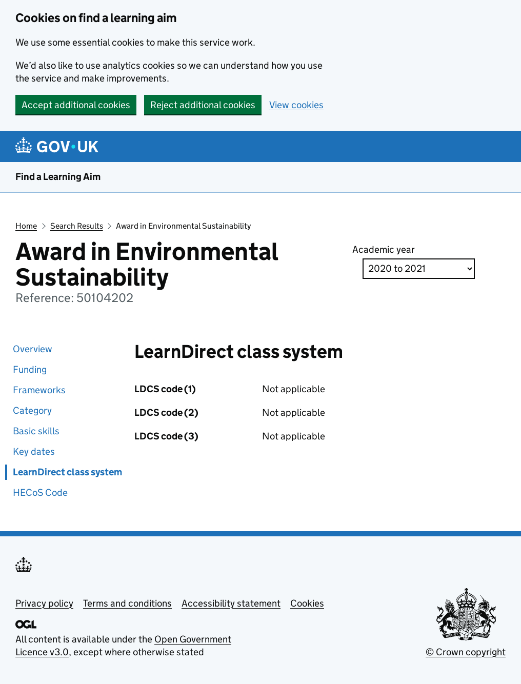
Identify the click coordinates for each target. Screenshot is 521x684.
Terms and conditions (127, 603)
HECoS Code (40, 492)
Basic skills (36, 431)
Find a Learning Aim (58, 177)
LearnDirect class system (67, 472)
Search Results (76, 226)
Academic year (383, 249)
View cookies (296, 105)
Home (26, 226)
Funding (30, 369)
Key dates (34, 451)
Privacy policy (44, 603)
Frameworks (39, 390)
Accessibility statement (231, 603)
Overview (32, 349)
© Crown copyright (466, 652)
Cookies (307, 603)
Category (32, 410)
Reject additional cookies (202, 105)
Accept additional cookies (76, 105)
